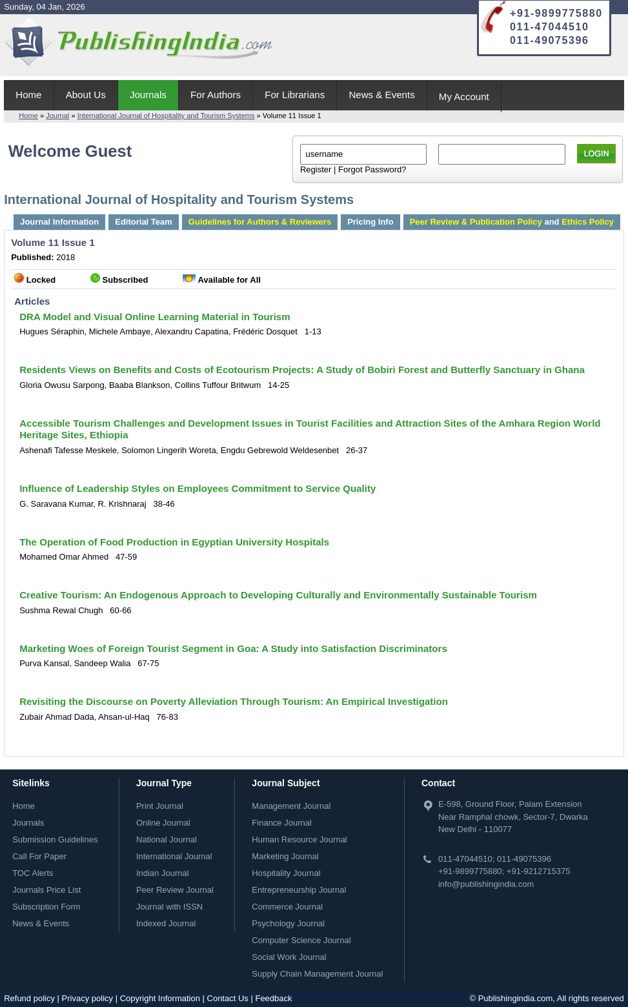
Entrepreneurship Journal (299, 890)
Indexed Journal (166, 923)
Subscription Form (46, 906)
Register (315, 169)
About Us (86, 94)
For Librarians (295, 94)
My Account (464, 96)
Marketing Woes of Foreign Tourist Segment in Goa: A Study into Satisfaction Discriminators (233, 648)
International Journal (174, 856)
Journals (148, 94)
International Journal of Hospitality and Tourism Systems (166, 115)
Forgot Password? (372, 169)
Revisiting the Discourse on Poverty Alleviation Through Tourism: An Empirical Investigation (233, 701)
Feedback (273, 998)
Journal (57, 115)
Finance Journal (282, 823)
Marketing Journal (285, 856)
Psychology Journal (288, 923)
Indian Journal (162, 873)
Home (28, 94)
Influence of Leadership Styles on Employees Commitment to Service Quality (197, 488)
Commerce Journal (287, 906)
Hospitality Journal (286, 873)
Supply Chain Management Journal (317, 974)
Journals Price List (46, 890)
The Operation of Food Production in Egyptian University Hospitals (174, 541)
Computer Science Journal (301, 940)
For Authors (215, 94)
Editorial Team (143, 222)
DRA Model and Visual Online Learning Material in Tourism (154, 316)
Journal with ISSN (169, 906)
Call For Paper (39, 856)
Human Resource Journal (299, 839)
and (512, 222)
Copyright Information (160, 998)
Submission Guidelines (54, 839)
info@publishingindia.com (486, 884)
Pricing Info (370, 222)
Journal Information (59, 222)
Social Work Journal (289, 957)
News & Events (381, 94)
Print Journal (159, 806)
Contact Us (227, 998)
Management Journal (291, 806)
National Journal (166, 839)
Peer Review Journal (175, 890)
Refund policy (29, 998)
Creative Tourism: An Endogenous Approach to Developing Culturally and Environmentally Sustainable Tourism (278, 594)
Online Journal (163, 823)
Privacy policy (87, 998)
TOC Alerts (32, 873)
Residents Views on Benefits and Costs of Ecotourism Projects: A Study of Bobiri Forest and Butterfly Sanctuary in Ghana (302, 369)
